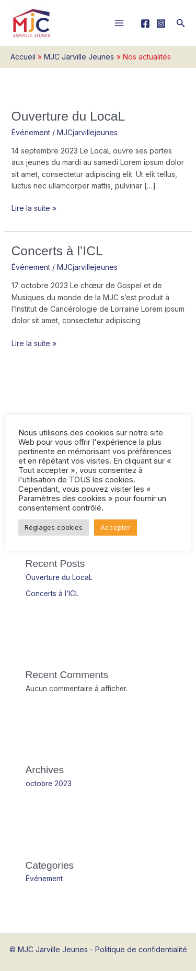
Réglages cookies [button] (54, 527)
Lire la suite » (33, 207)
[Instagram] (161, 23)
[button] (181, 23)
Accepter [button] (115, 527)
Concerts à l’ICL (57, 251)
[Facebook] (145, 23)
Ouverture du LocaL (68, 116)
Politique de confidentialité (141, 949)
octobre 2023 (49, 783)
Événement (30, 132)
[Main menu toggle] (119, 23)
